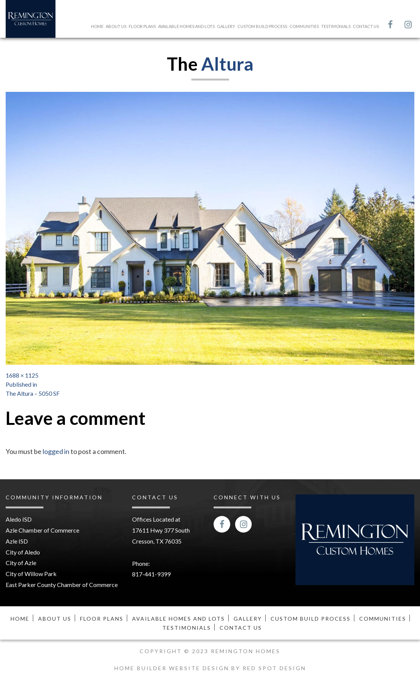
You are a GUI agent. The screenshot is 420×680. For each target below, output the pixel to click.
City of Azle (21, 562)
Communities (304, 26)
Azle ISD (17, 541)
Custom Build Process (262, 26)
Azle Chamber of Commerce (42, 530)
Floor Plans (142, 26)
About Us (116, 26)
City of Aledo (23, 552)
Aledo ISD (19, 519)
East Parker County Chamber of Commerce (62, 584)
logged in (56, 451)
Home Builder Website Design (172, 668)
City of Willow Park (31, 573)
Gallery (226, 26)
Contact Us (366, 26)
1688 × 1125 (22, 375)
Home (97, 26)
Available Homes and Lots (186, 26)
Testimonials (336, 26)
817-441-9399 (151, 574)
